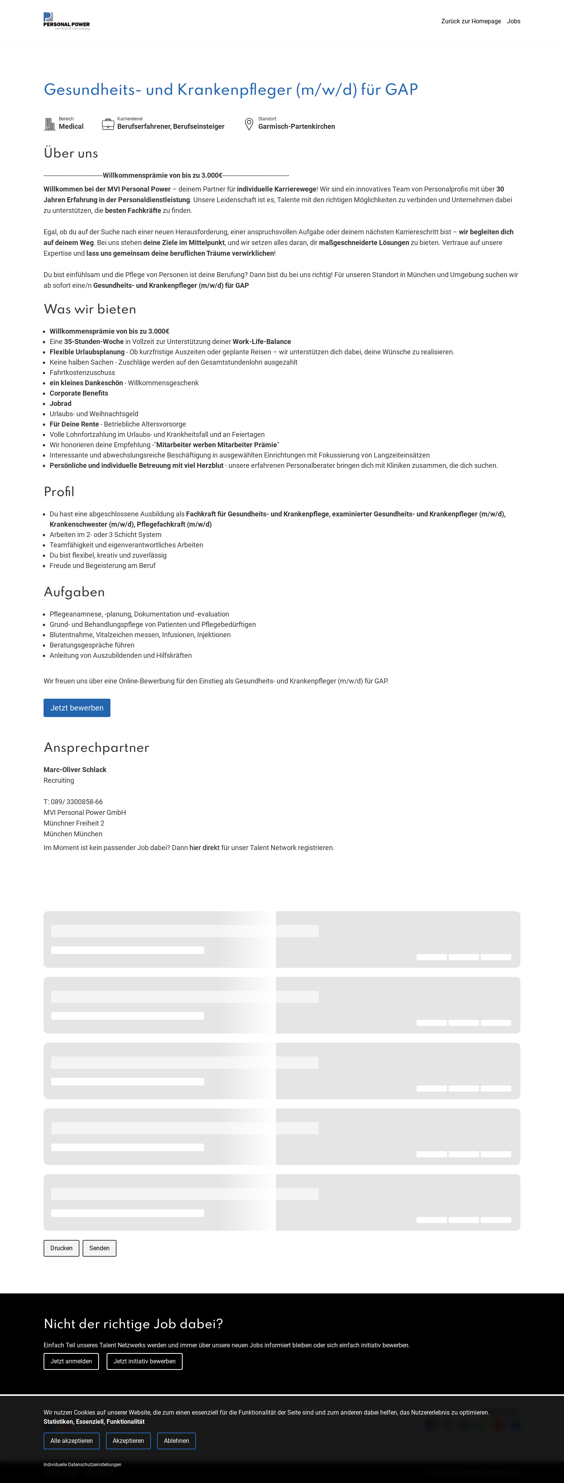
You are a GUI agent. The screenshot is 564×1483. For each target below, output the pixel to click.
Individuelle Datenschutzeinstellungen (83, 1464)
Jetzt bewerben (77, 707)
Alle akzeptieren (71, 1440)
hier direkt (205, 848)
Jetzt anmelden (71, 1361)
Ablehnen (176, 1440)
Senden (99, 1248)
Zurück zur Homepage (471, 21)
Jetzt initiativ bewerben (144, 1361)
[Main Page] (67, 21)
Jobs (513, 21)
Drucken (61, 1248)
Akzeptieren (128, 1440)
